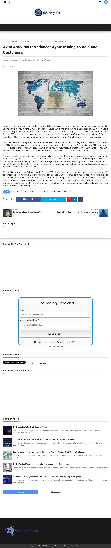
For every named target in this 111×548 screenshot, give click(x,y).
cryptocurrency (42, 191)
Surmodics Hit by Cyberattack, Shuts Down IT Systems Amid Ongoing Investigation (47, 477)
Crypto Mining (29, 191)
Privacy (60, 347)
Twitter (54, 199)
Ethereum (67, 191)
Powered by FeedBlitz (67, 342)
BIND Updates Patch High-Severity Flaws (30, 427)
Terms (54, 347)
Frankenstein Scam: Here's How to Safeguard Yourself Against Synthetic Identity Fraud (48, 452)
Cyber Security (15, 41)
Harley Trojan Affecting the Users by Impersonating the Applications (41, 464)
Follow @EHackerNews (37, 363)
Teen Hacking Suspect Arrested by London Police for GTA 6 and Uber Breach (44, 439)
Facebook (28, 199)
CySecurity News (36, 546)
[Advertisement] (55, 267)
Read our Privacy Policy (72, 546)
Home (5, 41)
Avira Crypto (16, 191)
